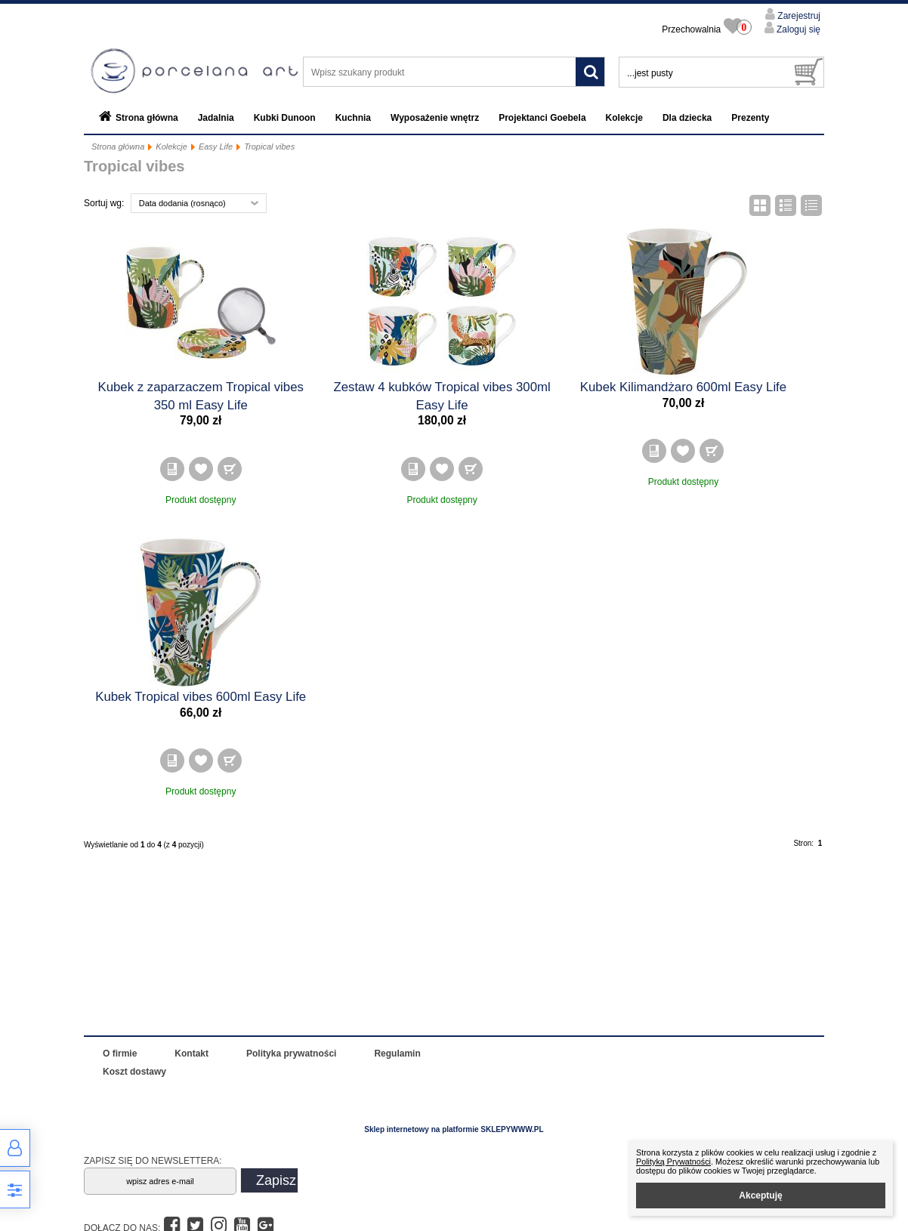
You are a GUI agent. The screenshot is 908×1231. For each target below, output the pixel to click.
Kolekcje (624, 118)
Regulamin (397, 1053)
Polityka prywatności (291, 1053)
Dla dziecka (687, 118)
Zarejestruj (797, 16)
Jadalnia (216, 118)
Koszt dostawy (134, 1071)
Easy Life (216, 146)
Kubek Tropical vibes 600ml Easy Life (200, 697)
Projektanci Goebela (542, 118)
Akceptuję (760, 1195)
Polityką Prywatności (673, 1161)
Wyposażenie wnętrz (435, 118)
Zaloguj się (797, 29)
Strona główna (147, 118)
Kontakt (191, 1053)
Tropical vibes (269, 146)
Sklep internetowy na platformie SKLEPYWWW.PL (453, 1129)
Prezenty (750, 118)
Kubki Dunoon (285, 118)
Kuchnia (353, 118)
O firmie (120, 1053)
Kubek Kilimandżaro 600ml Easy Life (683, 387)
